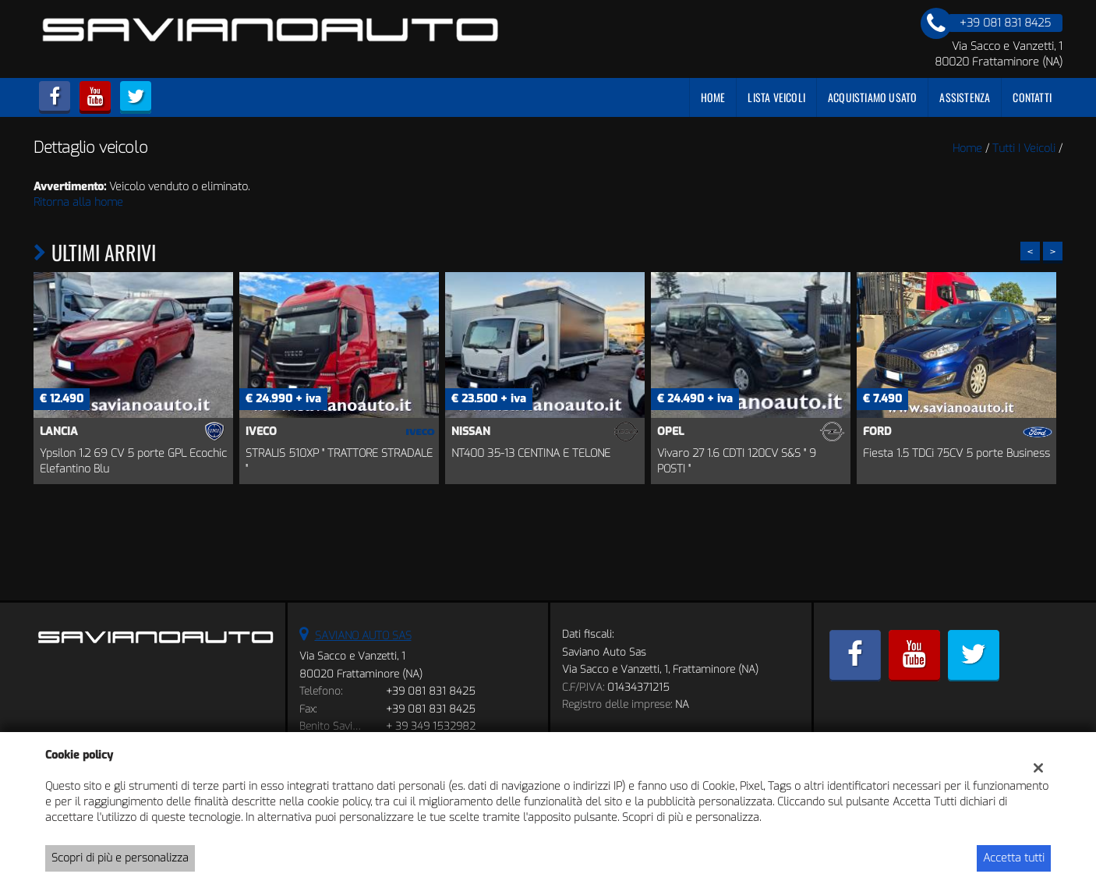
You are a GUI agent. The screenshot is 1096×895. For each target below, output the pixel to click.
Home (713, 97)
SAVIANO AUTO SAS (363, 635)
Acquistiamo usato (872, 97)
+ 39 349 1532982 (431, 726)
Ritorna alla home (78, 202)
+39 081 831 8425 (431, 691)
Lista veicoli (776, 97)
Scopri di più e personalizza (120, 858)
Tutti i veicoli (1023, 148)
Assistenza (964, 97)
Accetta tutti (1014, 858)
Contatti (1032, 97)
